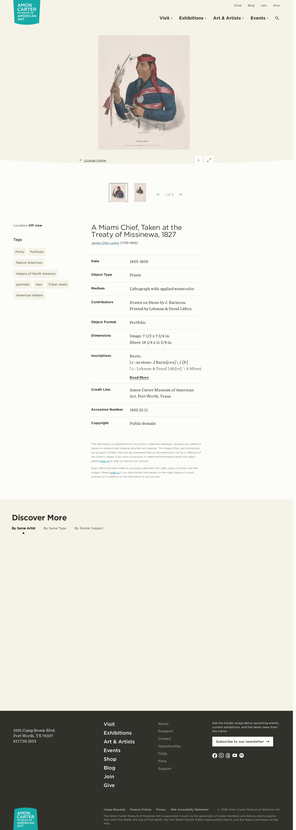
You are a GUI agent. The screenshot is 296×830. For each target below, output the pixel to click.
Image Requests (114, 809)
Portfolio (37, 252)
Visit (109, 724)
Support (164, 769)
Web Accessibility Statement (190, 809)
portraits (22, 284)
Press (162, 761)
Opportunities (169, 746)
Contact (164, 739)
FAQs (162, 754)
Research (165, 731)
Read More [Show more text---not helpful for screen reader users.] (139, 377)
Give (276, 5)
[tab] (23, 528)
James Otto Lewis (105, 243)
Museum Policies (140, 809)
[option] (118, 192)
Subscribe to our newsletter (240, 742)
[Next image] (180, 195)
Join (264, 5)
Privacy (161, 809)
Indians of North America (35, 274)
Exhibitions (118, 733)
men (39, 284)
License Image (92, 160)
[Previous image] (158, 195)
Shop (238, 5)
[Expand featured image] (209, 160)
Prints (19, 252)
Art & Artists (119, 742)
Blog (251, 5)
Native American (29, 263)
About (163, 724)
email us (105, 461)
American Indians (29, 295)
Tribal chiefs (57, 284)
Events (112, 750)
